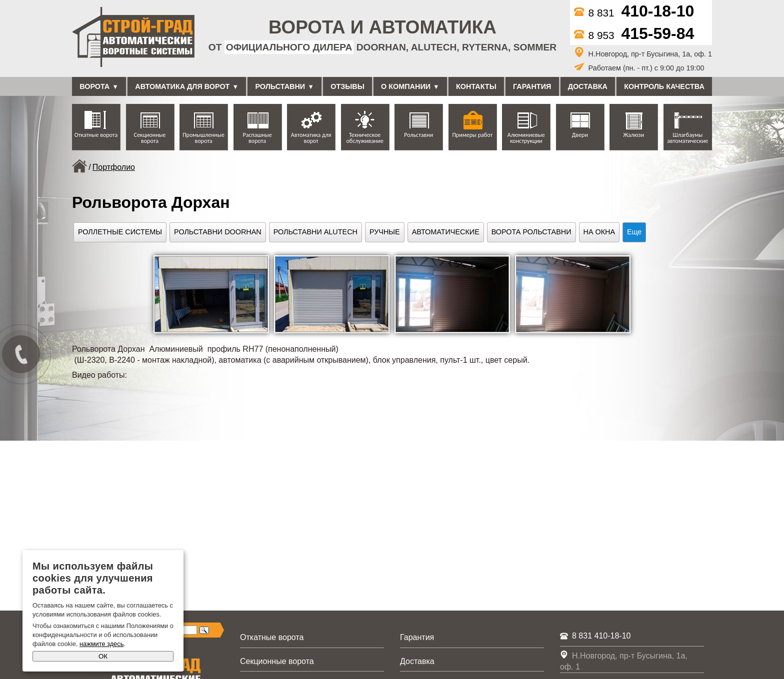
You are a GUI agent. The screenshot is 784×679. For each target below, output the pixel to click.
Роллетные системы (120, 232)
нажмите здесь (102, 644)
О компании (405, 86)
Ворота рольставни (532, 232)
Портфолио (113, 167)
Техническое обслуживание (364, 137)
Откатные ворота (96, 134)
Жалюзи (633, 134)
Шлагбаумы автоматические (687, 137)
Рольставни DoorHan (218, 232)
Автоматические (446, 232)
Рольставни (280, 86)
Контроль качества (664, 86)
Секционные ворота (150, 137)
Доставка (588, 86)
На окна (600, 232)
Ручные (385, 232)
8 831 (634, 12)
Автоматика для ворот (182, 86)
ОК (103, 656)
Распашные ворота (257, 137)
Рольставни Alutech (316, 232)
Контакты (476, 86)
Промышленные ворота (203, 137)
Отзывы (347, 86)
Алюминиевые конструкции (526, 137)
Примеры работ (472, 134)
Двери (580, 134)
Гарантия (532, 86)
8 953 (634, 35)
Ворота (95, 86)
